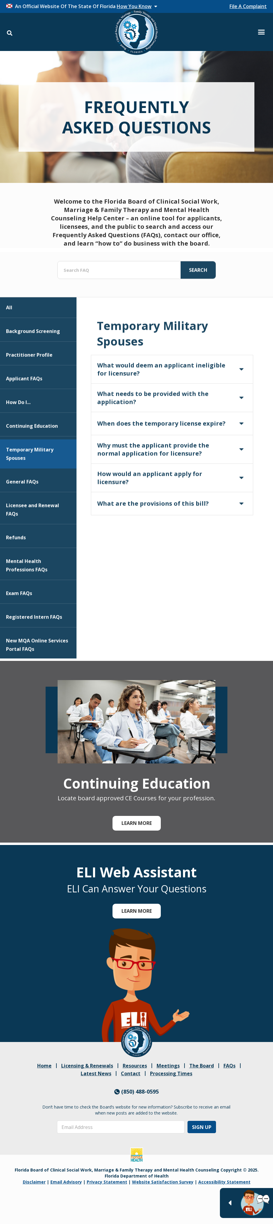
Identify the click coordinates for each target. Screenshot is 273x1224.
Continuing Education (32, 453)
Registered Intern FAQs (34, 644)
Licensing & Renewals (87, 1065)
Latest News (96, 1073)
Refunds (16, 564)
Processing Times (171, 1073)
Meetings (168, 1065)
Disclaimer (34, 1182)
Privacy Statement (107, 1182)
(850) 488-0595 (136, 1091)
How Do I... (18, 429)
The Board (201, 1065)
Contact (130, 1073)
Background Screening (33, 358)
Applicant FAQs (24, 405)
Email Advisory (66, 1182)
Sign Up (202, 1127)
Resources (135, 1065)
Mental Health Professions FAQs (26, 592)
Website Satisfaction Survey (163, 1182)
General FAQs (22, 509)
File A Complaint (248, 6)
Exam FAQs (19, 620)
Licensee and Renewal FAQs (32, 536)
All (9, 334)
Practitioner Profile (29, 382)
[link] (137, 1041)
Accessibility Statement (224, 1182)
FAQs (230, 1065)
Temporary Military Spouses (29, 480)
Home (44, 1065)
